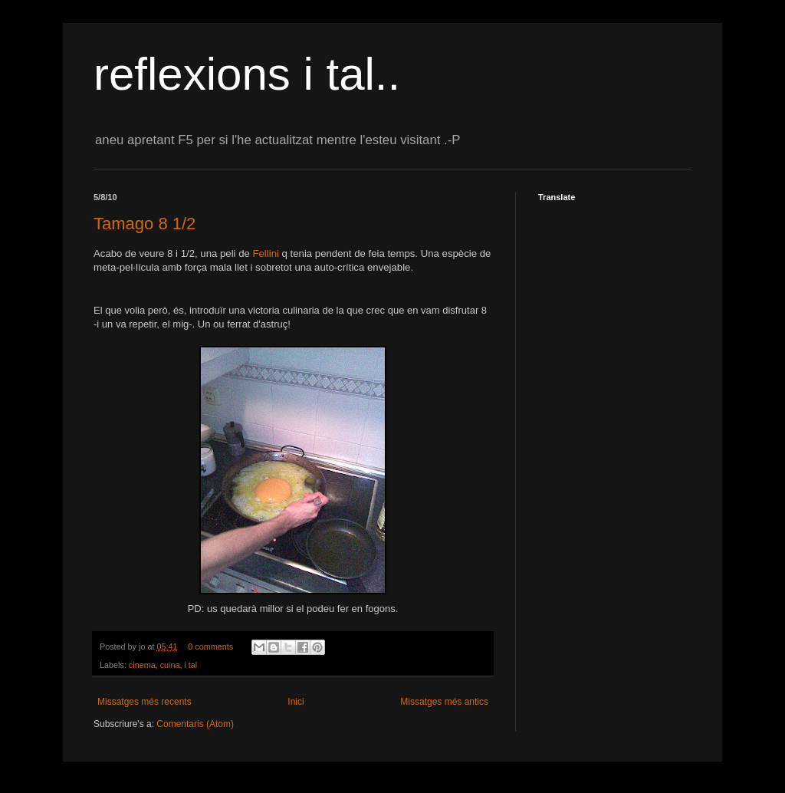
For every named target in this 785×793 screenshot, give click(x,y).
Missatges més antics (444, 701)
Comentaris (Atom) (195, 724)
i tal (190, 665)
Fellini (265, 253)
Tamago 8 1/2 (144, 223)
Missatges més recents (144, 701)
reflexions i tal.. (247, 74)
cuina (170, 665)
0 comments (210, 646)
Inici (295, 701)
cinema (142, 665)
